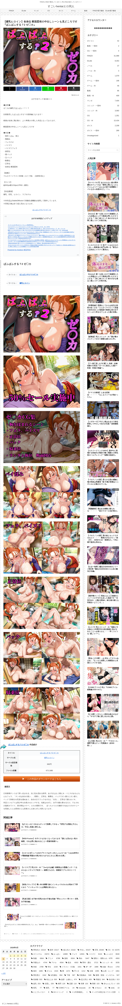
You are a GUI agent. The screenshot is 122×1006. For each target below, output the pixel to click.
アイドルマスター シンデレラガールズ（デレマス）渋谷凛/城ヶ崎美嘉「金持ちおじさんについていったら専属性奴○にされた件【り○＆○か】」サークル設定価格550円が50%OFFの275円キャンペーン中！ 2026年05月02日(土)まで (41, 240)
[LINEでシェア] (48, 89)
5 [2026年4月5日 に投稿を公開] (25, 956)
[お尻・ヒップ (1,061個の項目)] (110, 971)
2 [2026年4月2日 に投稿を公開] (14, 956)
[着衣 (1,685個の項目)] (37, 971)
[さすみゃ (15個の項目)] (99, 988)
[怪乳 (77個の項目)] (36, 988)
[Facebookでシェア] (22, 89)
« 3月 (4, 973)
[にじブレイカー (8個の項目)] (40, 992)
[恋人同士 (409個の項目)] (85, 979)
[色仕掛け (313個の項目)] (113, 979)
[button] (74, 89)
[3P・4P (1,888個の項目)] (91, 967)
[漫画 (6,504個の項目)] (68, 958)
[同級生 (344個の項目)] (99, 979)
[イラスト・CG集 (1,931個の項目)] (70, 967)
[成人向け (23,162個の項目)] (68, 950)
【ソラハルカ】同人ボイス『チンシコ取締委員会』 (21, 225)
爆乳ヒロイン (25, 283)
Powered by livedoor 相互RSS (19, 250)
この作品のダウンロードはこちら (44, 779)
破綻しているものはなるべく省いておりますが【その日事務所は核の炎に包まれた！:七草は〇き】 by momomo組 (38, 230)
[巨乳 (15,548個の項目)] (98, 950)
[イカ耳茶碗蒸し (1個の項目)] (78, 992)
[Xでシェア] (9, 89)
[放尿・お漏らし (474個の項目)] (68, 979)
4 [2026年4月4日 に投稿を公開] (21, 956)
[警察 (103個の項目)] (94, 984)
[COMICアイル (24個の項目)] (65, 988)
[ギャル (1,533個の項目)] (51, 971)
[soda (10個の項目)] (114, 988)
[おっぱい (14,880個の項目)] (60, 954)
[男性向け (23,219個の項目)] (38, 950)
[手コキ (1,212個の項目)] (78, 971)
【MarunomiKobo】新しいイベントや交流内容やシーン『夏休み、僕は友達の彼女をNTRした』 (32, 243)
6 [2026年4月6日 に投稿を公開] (3, 959)
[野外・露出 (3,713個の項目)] (89, 962)
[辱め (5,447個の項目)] (83, 958)
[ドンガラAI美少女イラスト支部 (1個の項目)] (104, 992)
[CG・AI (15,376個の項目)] (112, 950)
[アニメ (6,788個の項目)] (53, 958)
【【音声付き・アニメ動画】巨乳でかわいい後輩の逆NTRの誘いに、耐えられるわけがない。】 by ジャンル (36, 228)
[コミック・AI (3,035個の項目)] (109, 962)
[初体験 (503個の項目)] (36, 979)
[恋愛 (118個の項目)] (71, 984)
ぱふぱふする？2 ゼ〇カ (41, 210)
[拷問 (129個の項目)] (60, 984)
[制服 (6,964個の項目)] (37, 958)
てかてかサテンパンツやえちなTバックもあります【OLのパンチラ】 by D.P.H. (29, 226)
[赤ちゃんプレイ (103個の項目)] (110, 984)
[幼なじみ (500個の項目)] (50, 979)
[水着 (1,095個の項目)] (93, 971)
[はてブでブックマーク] (35, 89)
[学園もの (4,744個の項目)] (39, 962)
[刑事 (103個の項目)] (83, 984)
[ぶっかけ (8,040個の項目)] (111, 954)
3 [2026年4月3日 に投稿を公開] (17, 956)
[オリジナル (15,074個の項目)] (40, 954)
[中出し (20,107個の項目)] (84, 950)
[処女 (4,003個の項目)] (72, 962)
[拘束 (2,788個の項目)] (37, 967)
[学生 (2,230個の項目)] (52, 967)
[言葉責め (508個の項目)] (84, 975)
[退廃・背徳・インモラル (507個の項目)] (106, 975)
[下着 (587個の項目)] (70, 975)
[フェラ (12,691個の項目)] (77, 954)
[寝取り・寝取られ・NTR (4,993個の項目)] (105, 958)
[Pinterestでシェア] (61, 89)
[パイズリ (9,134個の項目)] (94, 954)
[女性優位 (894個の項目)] (55, 975)
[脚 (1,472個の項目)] (65, 971)
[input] (103, 150)
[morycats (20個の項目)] (83, 988)
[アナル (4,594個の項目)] (56, 962)
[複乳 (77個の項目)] (49, 988)
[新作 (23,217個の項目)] (53, 950)
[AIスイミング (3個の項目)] (59, 992)
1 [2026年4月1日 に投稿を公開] (10, 956)
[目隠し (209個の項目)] (48, 984)
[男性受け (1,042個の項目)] (38, 975)
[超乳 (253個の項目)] (35, 984)
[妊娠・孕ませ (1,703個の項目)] (110, 967)
